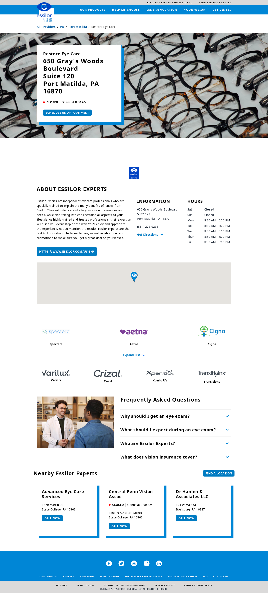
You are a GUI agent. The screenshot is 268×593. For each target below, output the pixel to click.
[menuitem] (169, 2)
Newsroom (87, 576)
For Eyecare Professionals (143, 576)
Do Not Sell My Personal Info (124, 585)
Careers (68, 576)
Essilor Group (110, 576)
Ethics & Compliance (198, 585)
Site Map (61, 585)
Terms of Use (85, 585)
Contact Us (221, 576)
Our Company (49, 576)
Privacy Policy (165, 585)
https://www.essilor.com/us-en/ (66, 251)
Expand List (131, 355)
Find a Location (218, 473)
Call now (52, 518)
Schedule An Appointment (67, 113)
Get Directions (147, 234)
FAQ (205, 576)
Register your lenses (182, 576)
